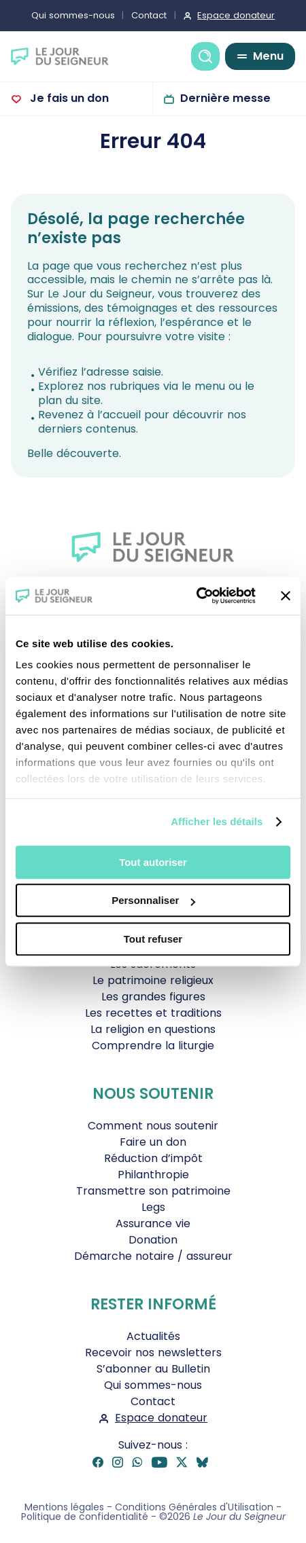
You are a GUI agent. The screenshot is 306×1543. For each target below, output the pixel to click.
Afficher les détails (216, 821)
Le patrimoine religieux (153, 980)
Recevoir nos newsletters (153, 1352)
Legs (153, 1207)
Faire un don (153, 1142)
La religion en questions (153, 1029)
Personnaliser (153, 900)
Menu (268, 56)
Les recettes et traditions (153, 1013)
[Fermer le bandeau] (285, 595)
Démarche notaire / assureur (153, 1256)
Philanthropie (153, 1174)
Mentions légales (64, 1507)
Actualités (153, 1336)
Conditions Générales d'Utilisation (194, 1507)
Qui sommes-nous (73, 15)
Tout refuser (153, 939)
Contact (149, 15)
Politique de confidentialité (84, 1516)
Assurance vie (153, 1223)
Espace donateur (236, 15)
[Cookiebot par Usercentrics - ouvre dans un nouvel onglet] (196, 595)
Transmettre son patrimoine (153, 1191)
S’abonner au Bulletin (153, 1369)
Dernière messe (225, 98)
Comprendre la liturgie (153, 1045)
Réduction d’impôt (153, 1158)
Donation (153, 1240)
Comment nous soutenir (153, 1125)
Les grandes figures (153, 996)
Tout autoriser (153, 862)
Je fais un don (68, 98)
